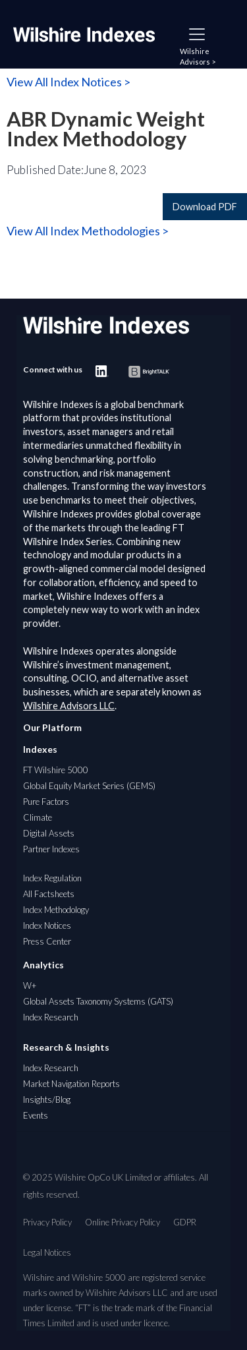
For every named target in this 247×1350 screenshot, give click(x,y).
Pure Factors (46, 801)
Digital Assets (48, 833)
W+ (29, 985)
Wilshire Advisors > (197, 56)
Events (35, 1115)
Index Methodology (56, 909)
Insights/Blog (46, 1099)
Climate (37, 817)
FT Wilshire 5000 (55, 770)
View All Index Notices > (68, 81)
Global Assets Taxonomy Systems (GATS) (98, 1001)
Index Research (50, 1017)
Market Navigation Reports (71, 1083)
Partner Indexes (51, 849)
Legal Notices (47, 1252)
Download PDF (205, 206)
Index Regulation (52, 878)
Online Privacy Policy (122, 1222)
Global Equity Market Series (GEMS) (89, 785)
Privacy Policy (47, 1222)
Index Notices (47, 925)
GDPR (184, 1222)
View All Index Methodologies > (88, 230)
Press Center (47, 941)
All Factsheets (48, 894)
